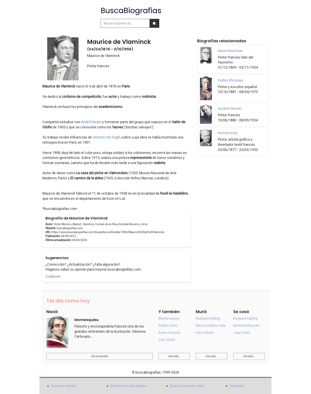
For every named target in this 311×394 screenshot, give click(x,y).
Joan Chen (241, 333)
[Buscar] (154, 23)
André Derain (91, 122)
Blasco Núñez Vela (210, 325)
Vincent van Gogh (106, 137)
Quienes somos (63, 386)
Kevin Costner (169, 333)
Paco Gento (205, 333)
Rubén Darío (167, 325)
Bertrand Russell (246, 325)
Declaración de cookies (128, 386)
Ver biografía (99, 356)
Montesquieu (168, 318)
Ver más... (174, 356)
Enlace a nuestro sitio (187, 386)
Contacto (236, 386)
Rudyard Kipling (208, 318)
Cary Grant (166, 339)
